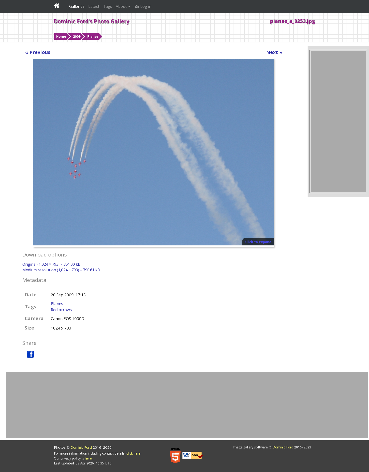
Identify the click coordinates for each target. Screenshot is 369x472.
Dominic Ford (82, 447)
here (88, 458)
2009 (76, 36)
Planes (93, 36)
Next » (274, 52)
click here (133, 453)
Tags (107, 6)
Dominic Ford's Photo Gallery (91, 21)
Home (61, 36)
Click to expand (258, 242)
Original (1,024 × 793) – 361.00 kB (51, 264)
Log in (143, 6)
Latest (93, 6)
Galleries (76, 6)
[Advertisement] (338, 121)
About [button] (122, 6)
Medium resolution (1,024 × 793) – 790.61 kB (61, 270)
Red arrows (61, 309)
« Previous (37, 52)
